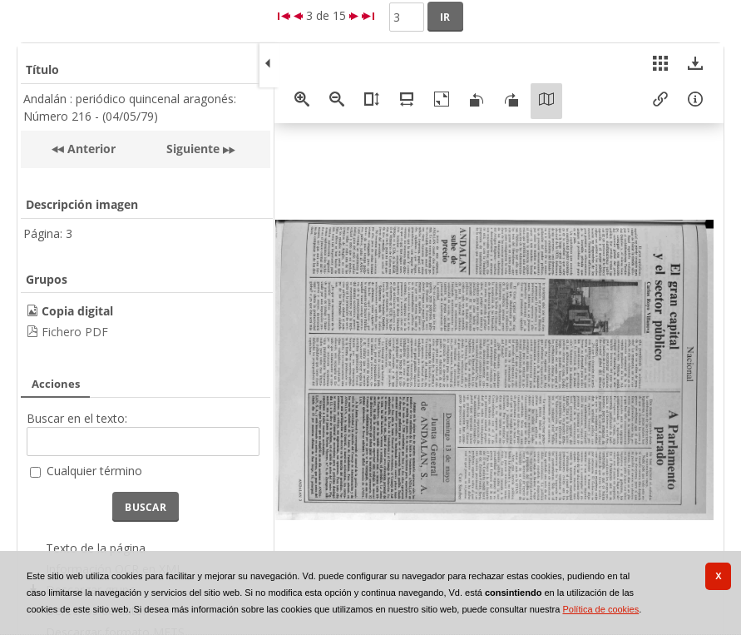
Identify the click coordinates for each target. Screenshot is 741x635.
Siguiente (193, 148)
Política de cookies (600, 609)
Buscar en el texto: (77, 418)
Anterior (90, 148)
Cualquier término (94, 471)
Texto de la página (96, 548)
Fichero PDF (75, 332)
